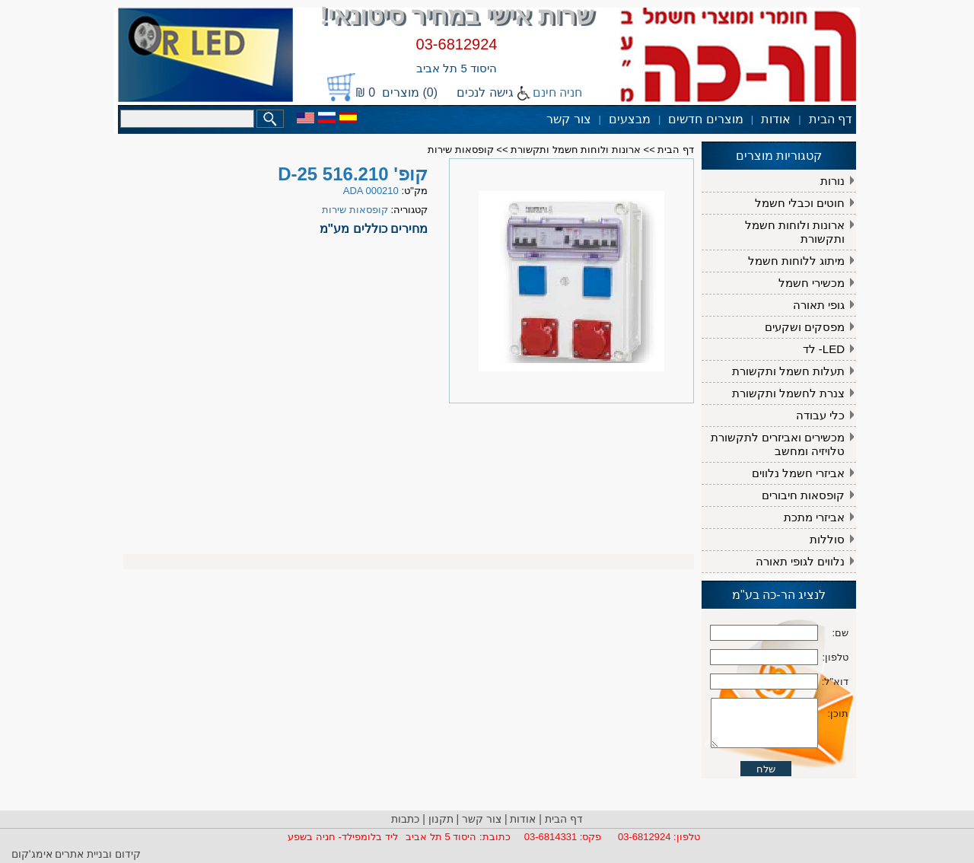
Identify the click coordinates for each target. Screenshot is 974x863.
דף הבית (830, 119)
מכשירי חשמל (811, 282)
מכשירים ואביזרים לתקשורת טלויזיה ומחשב (778, 444)
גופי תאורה (819, 304)
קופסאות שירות (461, 149)
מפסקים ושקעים (805, 326)
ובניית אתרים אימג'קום (61, 854)
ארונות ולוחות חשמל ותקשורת (795, 231)
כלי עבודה (820, 415)
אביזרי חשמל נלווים (798, 473)
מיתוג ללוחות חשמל (796, 260)
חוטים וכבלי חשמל (800, 202)
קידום (126, 854)
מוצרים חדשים (705, 119)
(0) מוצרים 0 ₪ (396, 92)
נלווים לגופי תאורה (800, 561)
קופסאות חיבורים (803, 495)
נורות (832, 180)
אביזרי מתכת (814, 517)
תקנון (441, 819)
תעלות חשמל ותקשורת (788, 371)
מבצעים (630, 119)
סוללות (827, 539)
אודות (776, 119)
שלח (765, 802)
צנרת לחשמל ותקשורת (788, 393)
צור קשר (568, 119)
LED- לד (824, 348)
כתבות (405, 819)
